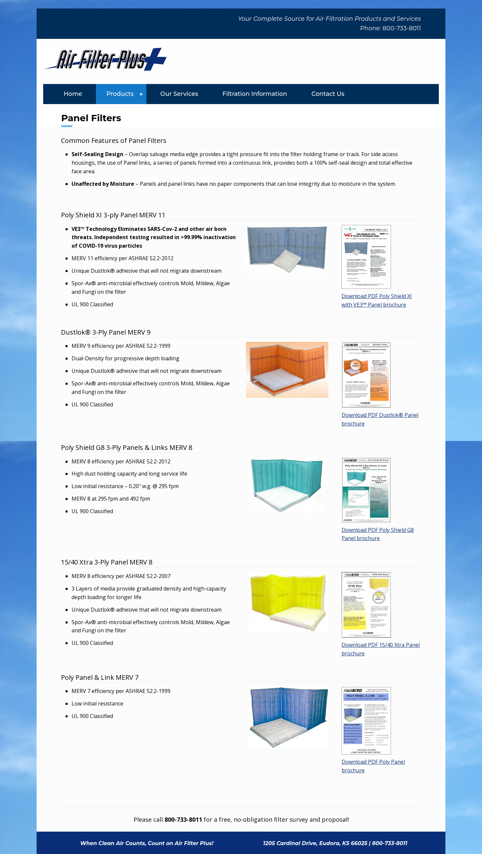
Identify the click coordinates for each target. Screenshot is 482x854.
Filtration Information (255, 93)
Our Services (179, 93)
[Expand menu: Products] (141, 94)
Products (120, 93)
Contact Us (328, 93)
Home (73, 93)
